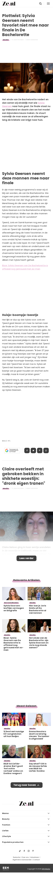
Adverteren (34, 857)
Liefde (5, 830)
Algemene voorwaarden (22, 860)
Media (6, 40)
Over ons (25, 857)
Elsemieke (34, 40)
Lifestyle (6, 836)
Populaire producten (12, 842)
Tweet (33, 450)
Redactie (16, 857)
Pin (39, 450)
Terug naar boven (24, 785)
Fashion (6, 824)
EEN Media (46, 869)
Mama (5, 813)
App (46, 450)
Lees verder (26, 558)
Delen (27, 450)
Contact (36, 860)
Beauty (5, 819)
